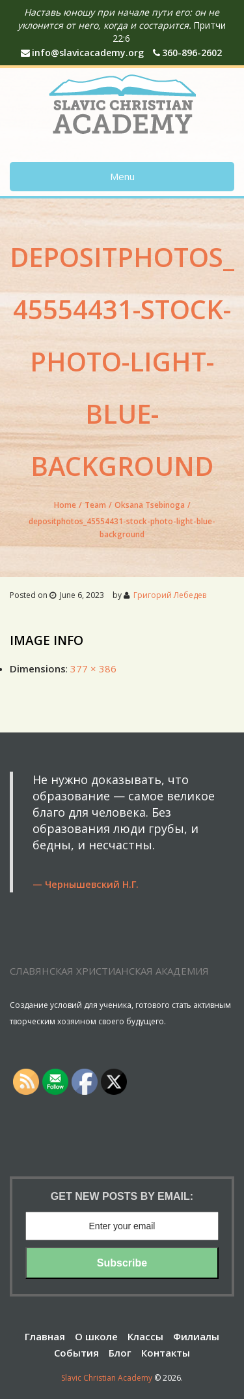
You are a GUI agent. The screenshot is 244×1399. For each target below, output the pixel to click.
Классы (145, 1336)
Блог (120, 1352)
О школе (96, 1336)
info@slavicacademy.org (82, 52)
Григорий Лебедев (169, 595)
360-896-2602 (187, 52)
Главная (45, 1336)
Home (65, 505)
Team (95, 505)
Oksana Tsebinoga (150, 505)
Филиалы (196, 1336)
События (76, 1352)
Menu (122, 176)
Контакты (165, 1352)
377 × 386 (93, 668)
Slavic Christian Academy (106, 1377)
